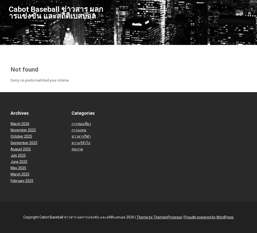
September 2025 (24, 143)
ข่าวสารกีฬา (81, 136)
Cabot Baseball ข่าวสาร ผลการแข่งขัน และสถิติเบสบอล (56, 12)
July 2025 (18, 155)
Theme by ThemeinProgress (159, 217)
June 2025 (19, 162)
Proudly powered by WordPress (209, 217)
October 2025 (21, 136)
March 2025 (20, 174)
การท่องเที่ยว (81, 124)
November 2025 (23, 130)
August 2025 (21, 149)
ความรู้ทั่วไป (81, 143)
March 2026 (20, 124)
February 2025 (22, 181)
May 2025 (18, 168)
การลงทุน (79, 130)
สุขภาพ (77, 149)
